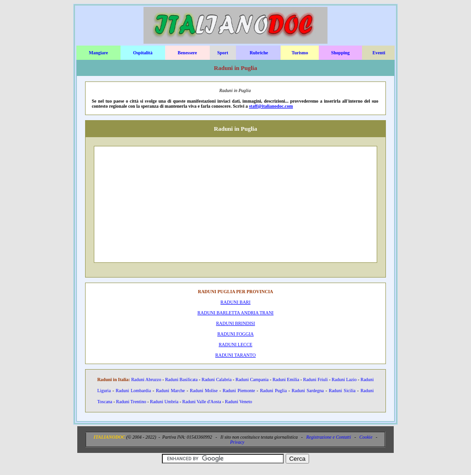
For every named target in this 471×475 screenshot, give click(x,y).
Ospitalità (142, 52)
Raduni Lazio (344, 379)
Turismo (300, 52)
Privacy (237, 442)
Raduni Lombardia (133, 390)
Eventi (379, 52)
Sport (222, 52)
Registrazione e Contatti (328, 437)
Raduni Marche (170, 390)
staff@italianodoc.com (271, 106)
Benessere (187, 52)
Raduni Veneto (238, 401)
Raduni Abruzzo (146, 379)
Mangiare (98, 52)
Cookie (365, 437)
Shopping (340, 52)
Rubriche (259, 52)
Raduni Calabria (216, 379)
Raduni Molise (204, 390)
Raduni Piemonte (239, 390)
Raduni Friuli (315, 379)
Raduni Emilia (285, 379)
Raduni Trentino (131, 401)
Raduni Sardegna (308, 390)
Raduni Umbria (164, 401)
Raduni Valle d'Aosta (201, 401)
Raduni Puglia (273, 390)
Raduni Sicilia (342, 390)
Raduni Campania (252, 379)
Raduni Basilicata (181, 379)
